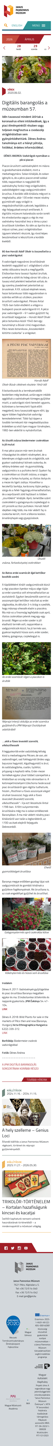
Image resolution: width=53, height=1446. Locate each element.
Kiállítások (14, 1090)
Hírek (11, 89)
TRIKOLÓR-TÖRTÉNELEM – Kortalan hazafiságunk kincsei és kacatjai (26, 1207)
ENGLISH (17, 25)
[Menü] (37, 25)
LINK (4, 1009)
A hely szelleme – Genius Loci (25, 1133)
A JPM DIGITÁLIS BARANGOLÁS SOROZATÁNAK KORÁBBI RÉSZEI (20, 1066)
